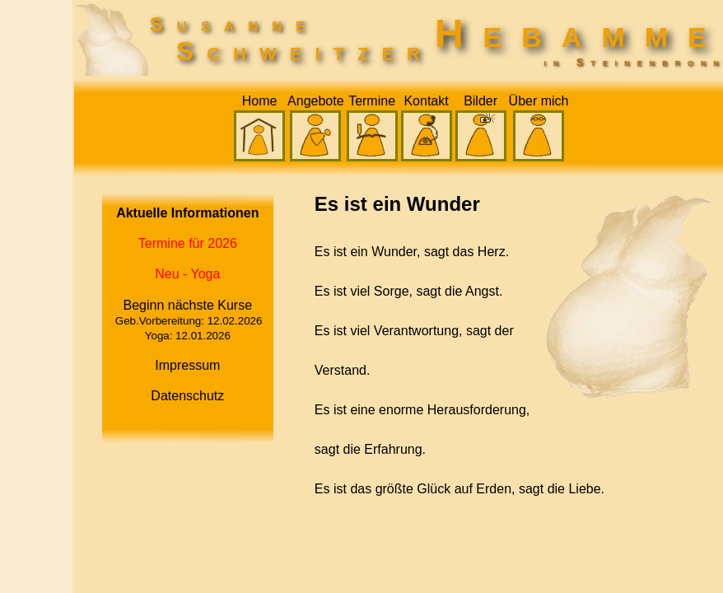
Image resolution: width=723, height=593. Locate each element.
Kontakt (425, 101)
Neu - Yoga (187, 274)
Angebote (315, 101)
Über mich (539, 101)
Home (260, 101)
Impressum (187, 365)
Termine (371, 101)
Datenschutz (187, 396)
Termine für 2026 (187, 243)
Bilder (480, 101)
